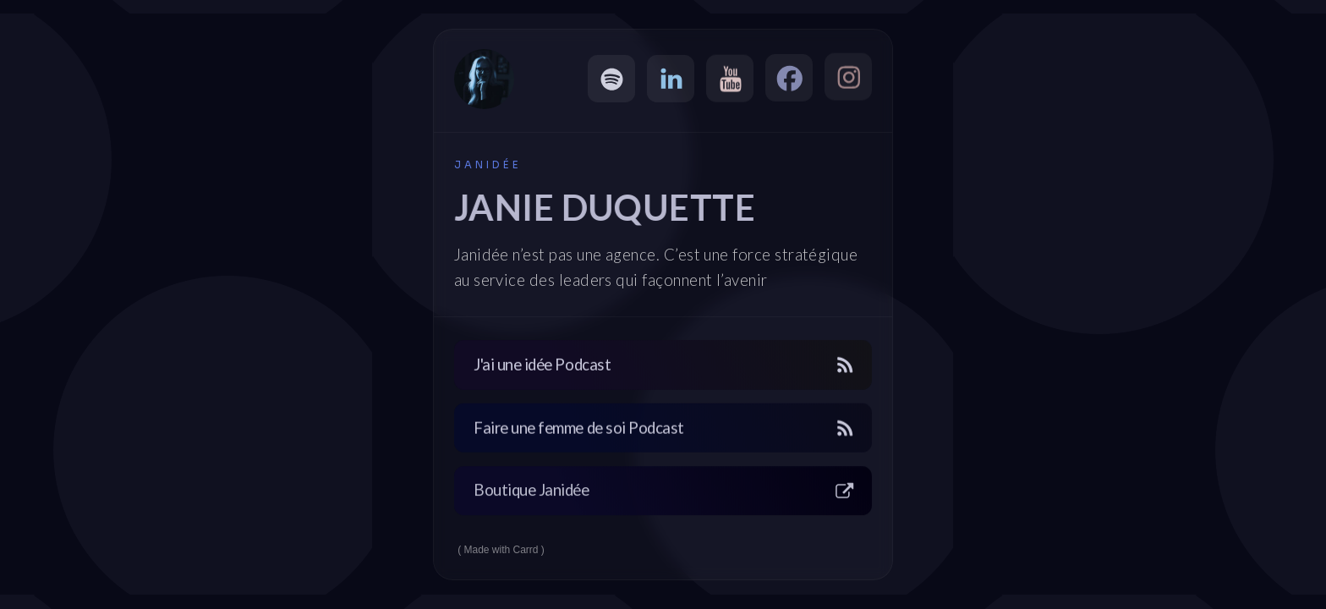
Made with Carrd (501, 550)
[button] (611, 78)
